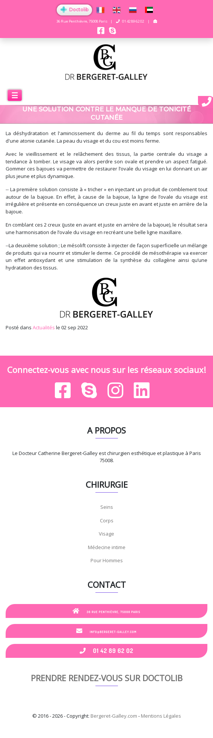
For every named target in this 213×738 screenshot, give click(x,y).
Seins (106, 507)
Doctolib (74, 9)
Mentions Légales (161, 715)
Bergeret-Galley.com (114, 715)
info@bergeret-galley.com (106, 631)
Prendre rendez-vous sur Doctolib (107, 677)
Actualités (44, 327)
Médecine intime (106, 547)
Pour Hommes (107, 560)
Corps (106, 520)
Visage (106, 533)
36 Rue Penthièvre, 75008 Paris (106, 611)
